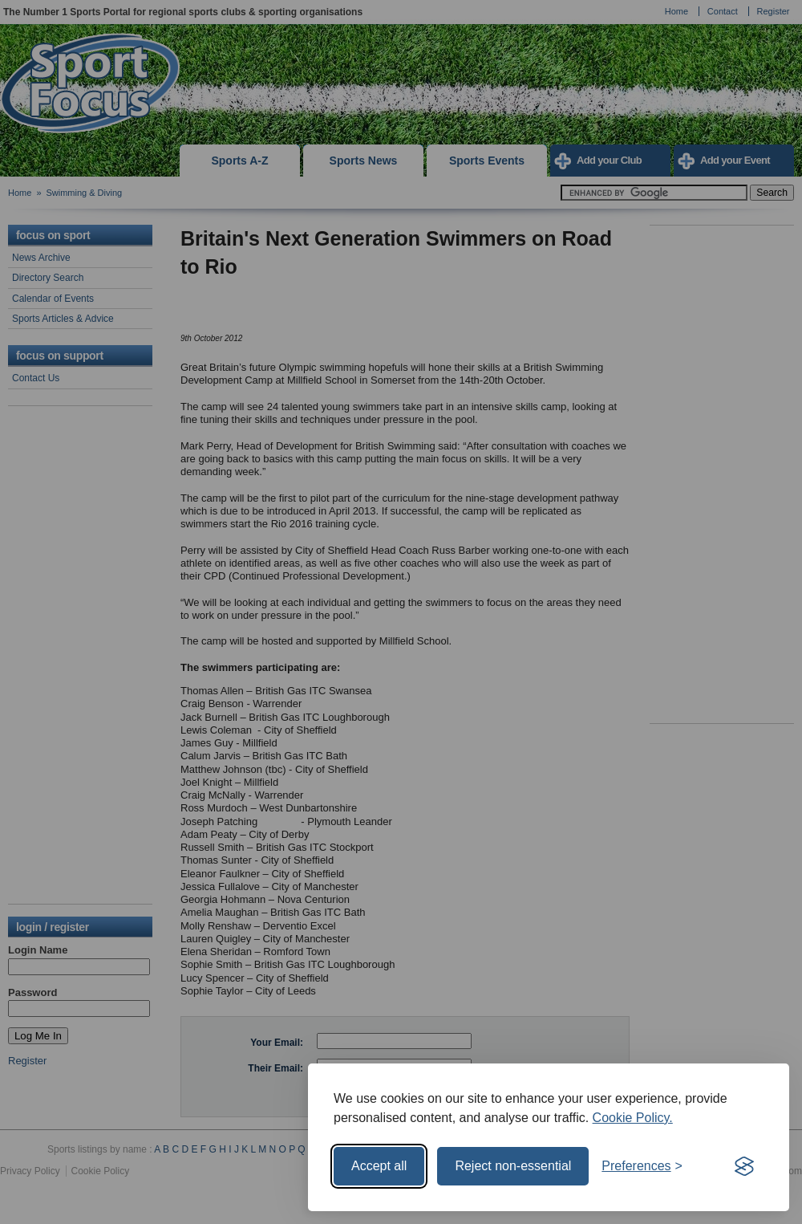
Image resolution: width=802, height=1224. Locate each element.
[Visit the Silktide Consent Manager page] (744, 1166)
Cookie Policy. (633, 1117)
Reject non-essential (513, 1166)
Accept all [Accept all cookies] (379, 1166)
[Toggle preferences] (642, 1166)
